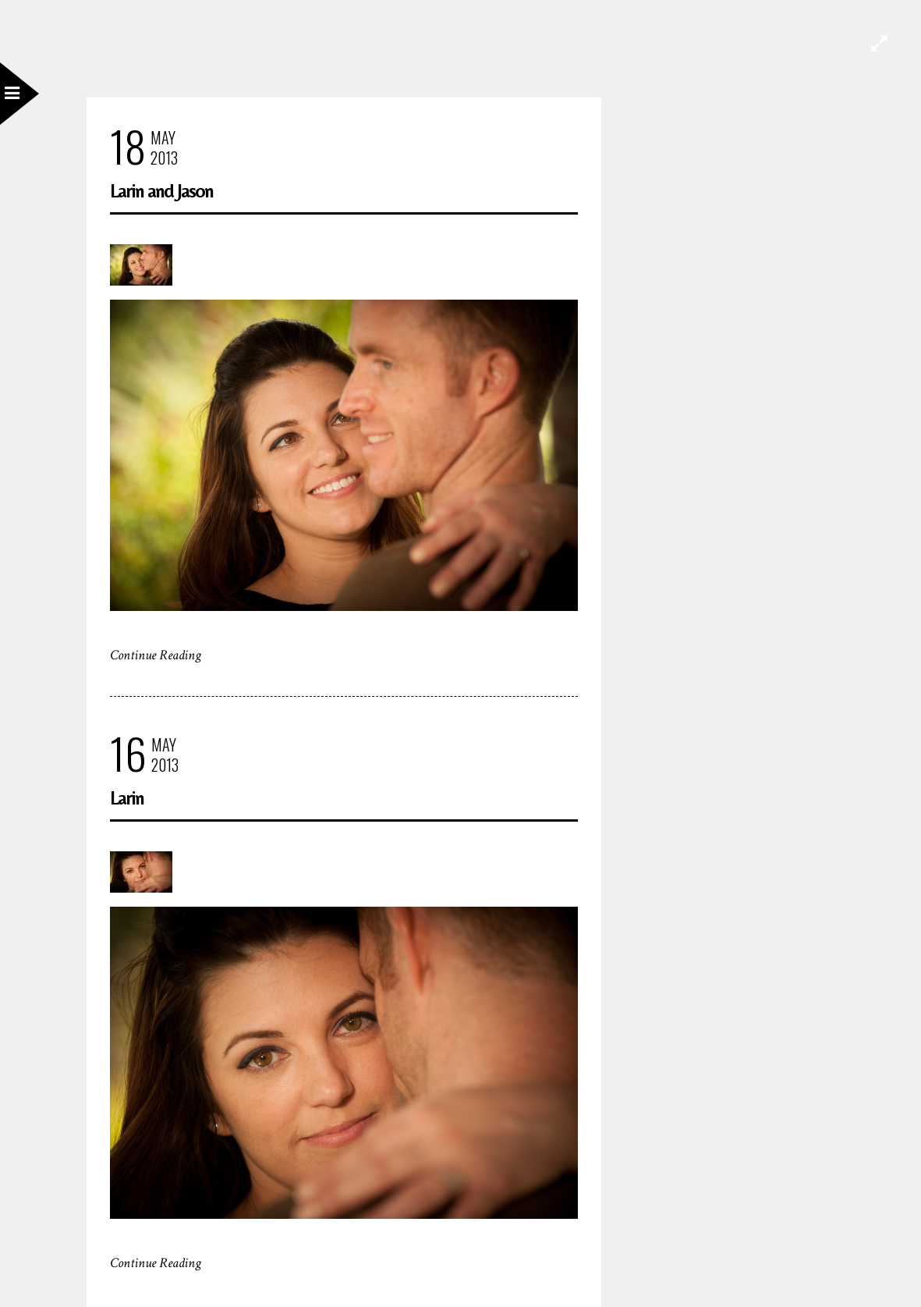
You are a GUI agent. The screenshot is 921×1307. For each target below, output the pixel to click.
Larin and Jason (161, 190)
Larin (126, 797)
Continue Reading (155, 655)
